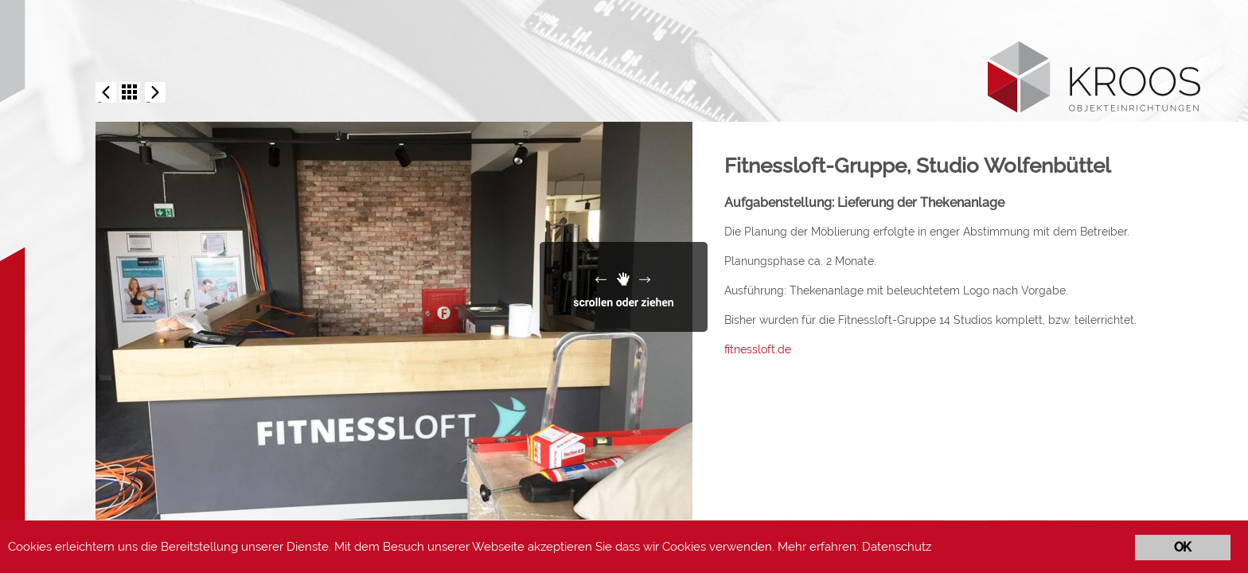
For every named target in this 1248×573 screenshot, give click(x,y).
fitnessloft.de (757, 349)
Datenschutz (896, 547)
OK (1182, 547)
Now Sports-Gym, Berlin (155, 93)
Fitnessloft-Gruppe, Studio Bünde (106, 93)
